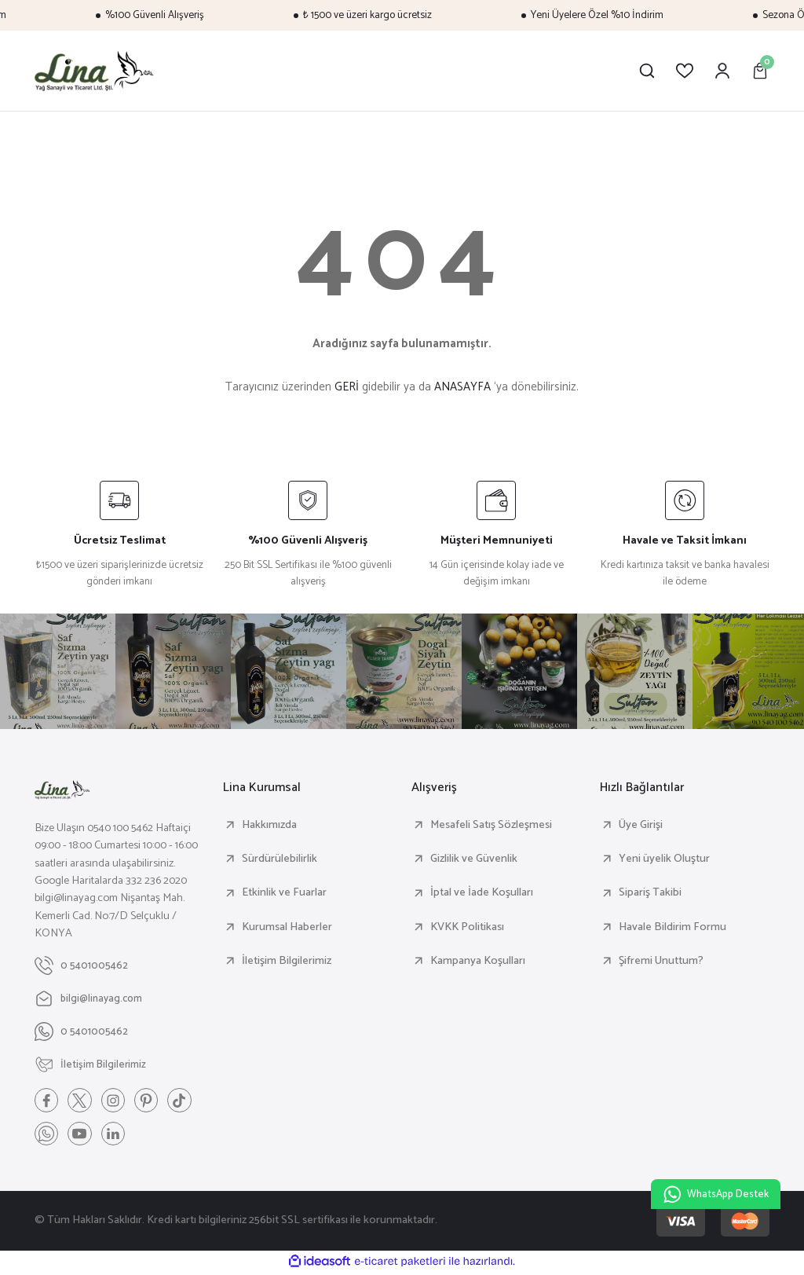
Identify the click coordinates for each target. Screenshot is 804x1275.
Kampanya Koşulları (477, 960)
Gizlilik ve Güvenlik (473, 858)
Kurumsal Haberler (287, 927)
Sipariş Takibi (650, 892)
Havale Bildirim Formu (672, 927)
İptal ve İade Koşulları (481, 892)
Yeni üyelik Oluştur (664, 858)
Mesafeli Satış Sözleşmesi (491, 825)
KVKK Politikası (467, 927)
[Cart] (760, 70)
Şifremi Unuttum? (661, 960)
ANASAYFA (462, 387)
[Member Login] (722, 70)
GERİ (346, 387)
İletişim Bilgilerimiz (286, 960)
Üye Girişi (641, 825)
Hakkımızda (269, 825)
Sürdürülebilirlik (279, 858)
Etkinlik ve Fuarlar (284, 892)
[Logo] (95, 70)
